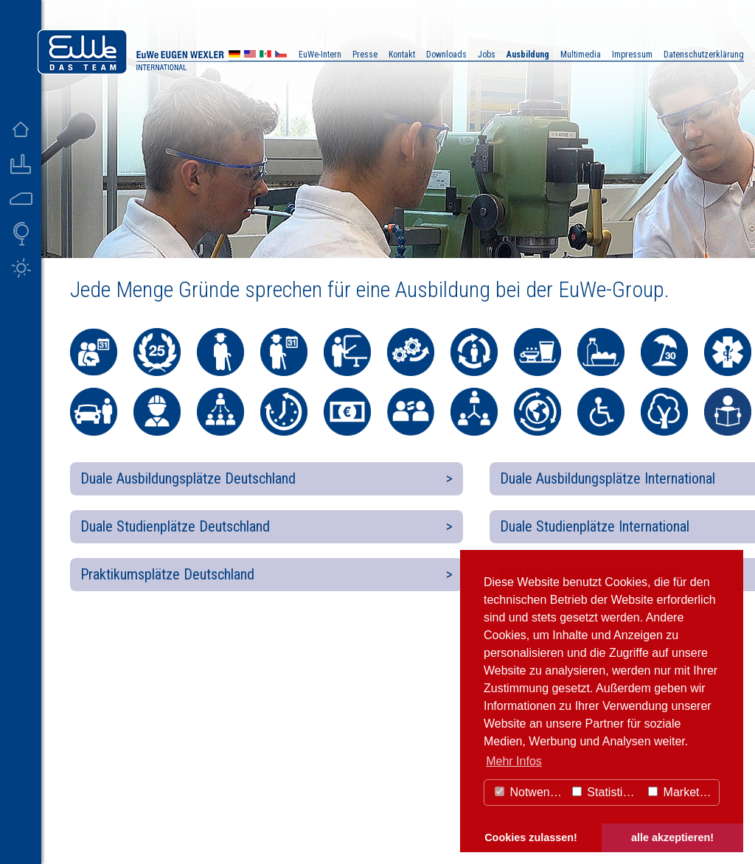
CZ (281, 55)
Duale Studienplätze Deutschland (175, 526)
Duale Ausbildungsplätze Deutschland (188, 478)
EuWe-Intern (320, 54)
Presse (365, 54)
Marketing (681, 792)
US (250, 55)
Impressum (632, 54)
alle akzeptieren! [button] (672, 837)
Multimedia (580, 54)
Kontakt (402, 54)
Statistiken (606, 792)
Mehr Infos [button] (514, 761)
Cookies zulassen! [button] (530, 837)
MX (265, 55)
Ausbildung (528, 54)
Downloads (446, 54)
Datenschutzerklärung (704, 54)
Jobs (486, 54)
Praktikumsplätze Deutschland (167, 574)
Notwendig (530, 792)
